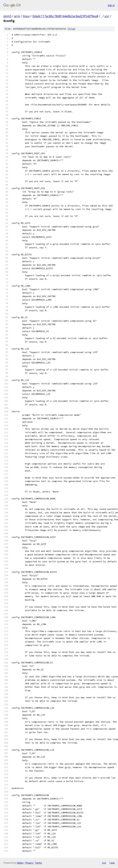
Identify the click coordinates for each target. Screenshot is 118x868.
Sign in (111, 5)
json (112, 862)
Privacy (29, 862)
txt (104, 862)
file (71, 28)
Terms (38, 862)
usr (107, 16)
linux (26, 16)
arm (17, 16)
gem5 (7, 16)
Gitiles (20, 862)
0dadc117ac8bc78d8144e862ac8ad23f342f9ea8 (65, 16)
